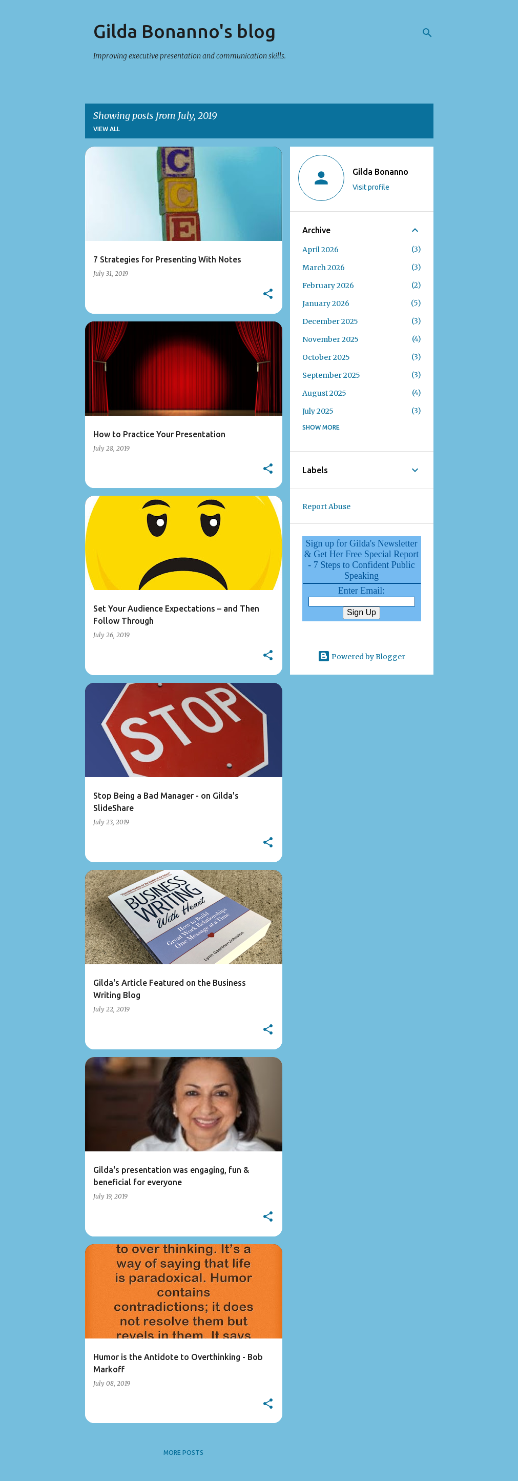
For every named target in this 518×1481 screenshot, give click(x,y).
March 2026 (323, 267)
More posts (183, 1452)
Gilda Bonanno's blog (184, 31)
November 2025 (330, 339)
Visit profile (371, 187)
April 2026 (320, 249)
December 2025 (330, 321)
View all (106, 129)
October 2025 (326, 357)
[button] (268, 294)
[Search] (427, 33)
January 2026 (325, 303)
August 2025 (324, 393)
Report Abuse (326, 506)
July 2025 (318, 411)
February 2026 (328, 285)
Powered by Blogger (361, 656)
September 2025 (331, 375)
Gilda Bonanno (380, 171)
